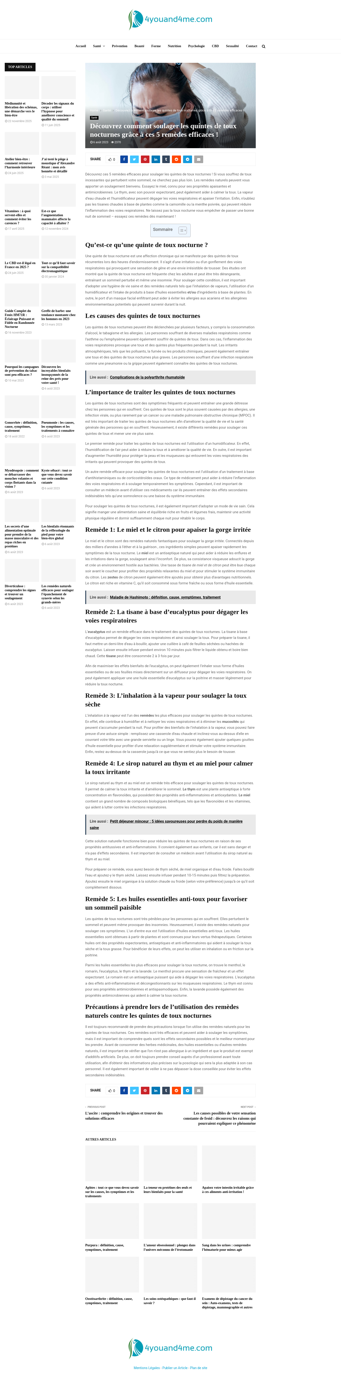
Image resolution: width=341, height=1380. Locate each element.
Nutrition (174, 46)
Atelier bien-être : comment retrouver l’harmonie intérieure (20, 163)
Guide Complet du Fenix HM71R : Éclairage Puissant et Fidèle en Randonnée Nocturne (19, 319)
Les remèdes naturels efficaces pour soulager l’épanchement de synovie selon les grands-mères (57, 594)
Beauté (139, 46)
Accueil (81, 46)
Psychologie (196, 46)
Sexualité (232, 46)
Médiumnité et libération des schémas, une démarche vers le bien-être (21, 109)
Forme (156, 46)
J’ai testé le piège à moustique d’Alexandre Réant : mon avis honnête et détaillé (58, 165)
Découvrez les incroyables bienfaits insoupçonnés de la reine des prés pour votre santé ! (56, 375)
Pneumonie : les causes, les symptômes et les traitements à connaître (57, 426)
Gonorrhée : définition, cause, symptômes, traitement (21, 426)
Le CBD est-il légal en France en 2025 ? (20, 265)
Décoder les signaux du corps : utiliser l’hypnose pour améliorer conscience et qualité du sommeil (57, 111)
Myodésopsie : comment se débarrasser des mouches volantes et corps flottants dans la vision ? (22, 478)
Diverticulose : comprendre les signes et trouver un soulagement (20, 592)
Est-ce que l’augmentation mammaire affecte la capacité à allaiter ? (56, 217)
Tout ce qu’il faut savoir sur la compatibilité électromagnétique (58, 267)
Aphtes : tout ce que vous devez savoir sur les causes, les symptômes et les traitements (112, 1192)
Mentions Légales (147, 1368)
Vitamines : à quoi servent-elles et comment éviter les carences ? (18, 217)
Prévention (119, 46)
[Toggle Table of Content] (180, 230)
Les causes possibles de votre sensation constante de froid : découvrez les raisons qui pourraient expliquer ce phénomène (219, 1118)
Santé (97, 46)
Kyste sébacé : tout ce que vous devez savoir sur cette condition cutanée (56, 476)
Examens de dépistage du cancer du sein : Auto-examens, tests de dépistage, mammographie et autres (227, 1303)
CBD (215, 46)
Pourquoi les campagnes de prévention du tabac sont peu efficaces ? (22, 371)
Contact (251, 46)
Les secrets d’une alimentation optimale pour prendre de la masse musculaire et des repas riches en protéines (21, 536)
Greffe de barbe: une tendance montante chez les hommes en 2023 (58, 315)
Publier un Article (175, 1368)
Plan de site (198, 1368)
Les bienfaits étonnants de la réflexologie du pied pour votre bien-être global (57, 532)
